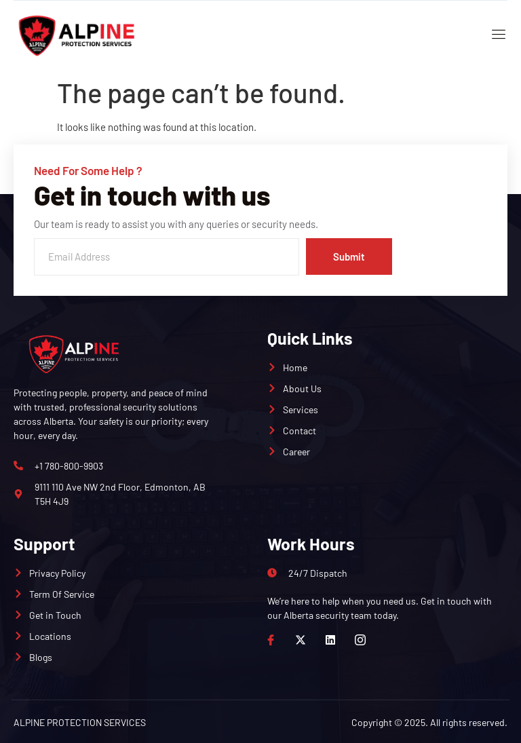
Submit (349, 256)
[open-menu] (495, 35)
